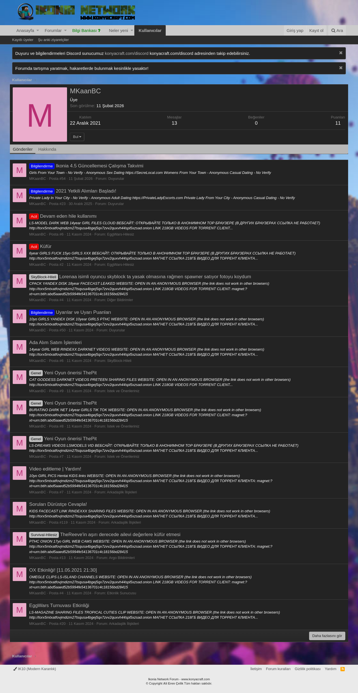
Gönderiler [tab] (25, 149)
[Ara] (337, 30)
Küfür (43, 246)
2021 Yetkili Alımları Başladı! (75, 191)
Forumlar (53, 30)
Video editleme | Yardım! (58, 469)
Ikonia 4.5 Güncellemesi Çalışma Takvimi (89, 166)
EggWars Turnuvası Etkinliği (62, 605)
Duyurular (119, 178)
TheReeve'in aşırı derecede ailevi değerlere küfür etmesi (107, 534)
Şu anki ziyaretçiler (53, 40)
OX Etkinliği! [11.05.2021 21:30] (65, 570)
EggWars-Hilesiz (123, 234)
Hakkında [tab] (50, 149)
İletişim (256, 669)
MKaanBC (40, 178)
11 (335, 123)
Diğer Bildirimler (122, 300)
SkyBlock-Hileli (121, 361)
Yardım (331, 669)
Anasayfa (25, 30)
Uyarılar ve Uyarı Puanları (73, 312)
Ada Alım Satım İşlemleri (58, 342)
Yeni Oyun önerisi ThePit (65, 372)
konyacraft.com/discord (126, 53)
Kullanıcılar (150, 30)
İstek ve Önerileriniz (125, 391)
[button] (37, 30)
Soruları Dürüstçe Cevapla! (60, 504)
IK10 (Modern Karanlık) (34, 669)
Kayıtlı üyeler (22, 40)
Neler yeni (118, 30)
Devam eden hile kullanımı (65, 216)
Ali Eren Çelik (173, 683)
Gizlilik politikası (308, 669)
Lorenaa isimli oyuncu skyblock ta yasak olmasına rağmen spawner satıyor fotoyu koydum (143, 276)
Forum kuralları (278, 669)
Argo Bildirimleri (124, 558)
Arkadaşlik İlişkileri (124, 492)
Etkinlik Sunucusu (124, 593)
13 (175, 123)
